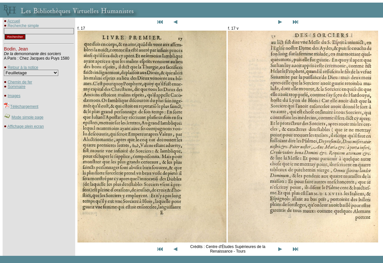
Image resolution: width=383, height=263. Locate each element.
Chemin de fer (19, 82)
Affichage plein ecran (25, 126)
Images (13, 96)
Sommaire (16, 86)
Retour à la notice (22, 67)
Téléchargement (24, 106)
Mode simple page (27, 117)
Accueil (13, 21)
